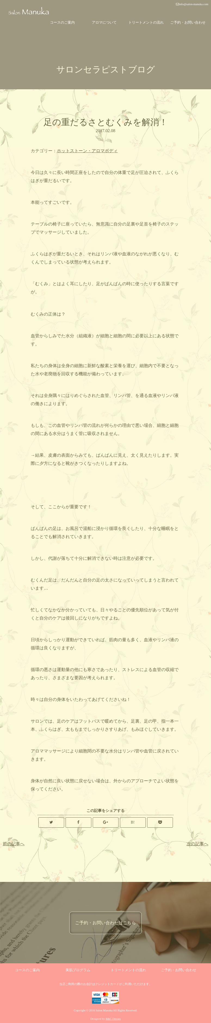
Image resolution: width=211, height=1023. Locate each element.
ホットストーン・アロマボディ (87, 150)
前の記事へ (13, 843)
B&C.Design (112, 1018)
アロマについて (104, 22)
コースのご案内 (62, 22)
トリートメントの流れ (146, 22)
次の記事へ (197, 843)
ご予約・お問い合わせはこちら (105, 922)
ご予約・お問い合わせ (188, 22)
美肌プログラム (78, 970)
